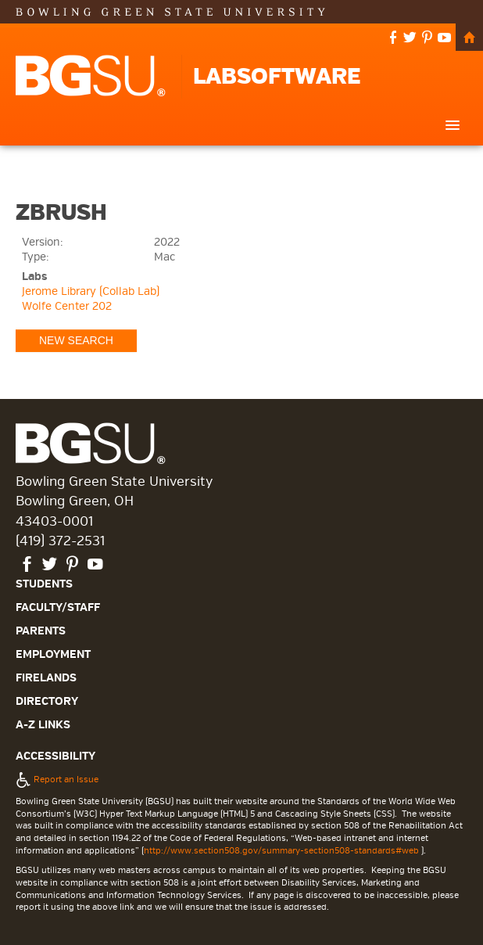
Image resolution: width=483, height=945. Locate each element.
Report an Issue (57, 779)
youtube (445, 39)
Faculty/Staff (58, 607)
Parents (41, 631)
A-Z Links (43, 724)
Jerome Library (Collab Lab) (90, 291)
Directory (47, 701)
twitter (410, 39)
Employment (53, 654)
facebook (393, 39)
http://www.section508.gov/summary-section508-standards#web (281, 850)
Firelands (46, 677)
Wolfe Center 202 (67, 306)
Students (44, 584)
